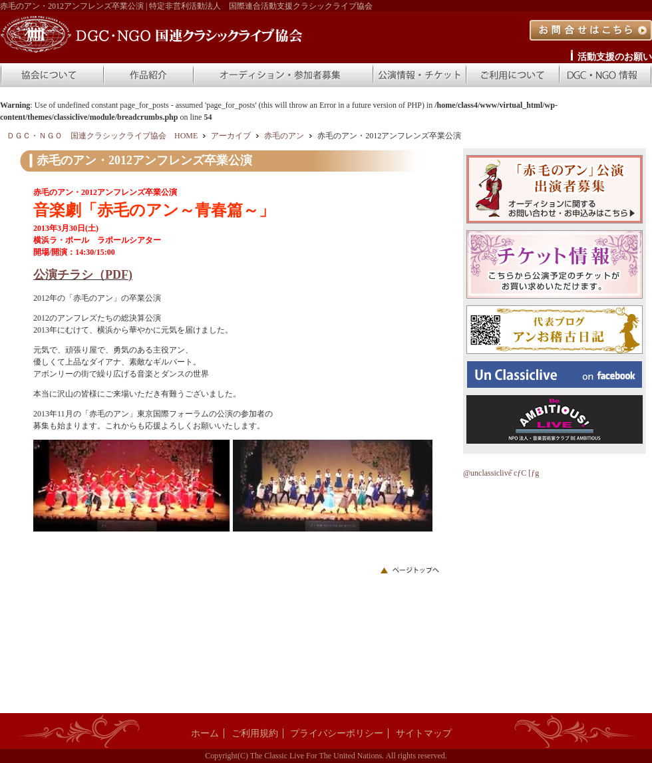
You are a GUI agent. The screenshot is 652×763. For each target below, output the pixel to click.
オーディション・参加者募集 (283, 75)
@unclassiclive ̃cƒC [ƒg (501, 473)
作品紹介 (147, 75)
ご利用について (512, 75)
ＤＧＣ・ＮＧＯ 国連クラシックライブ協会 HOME (102, 135)
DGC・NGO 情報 (605, 75)
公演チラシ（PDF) (82, 274)
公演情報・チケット (419, 75)
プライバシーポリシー (336, 733)
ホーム (205, 733)
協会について (51, 75)
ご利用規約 (255, 733)
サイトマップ (424, 733)
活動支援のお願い (614, 57)
